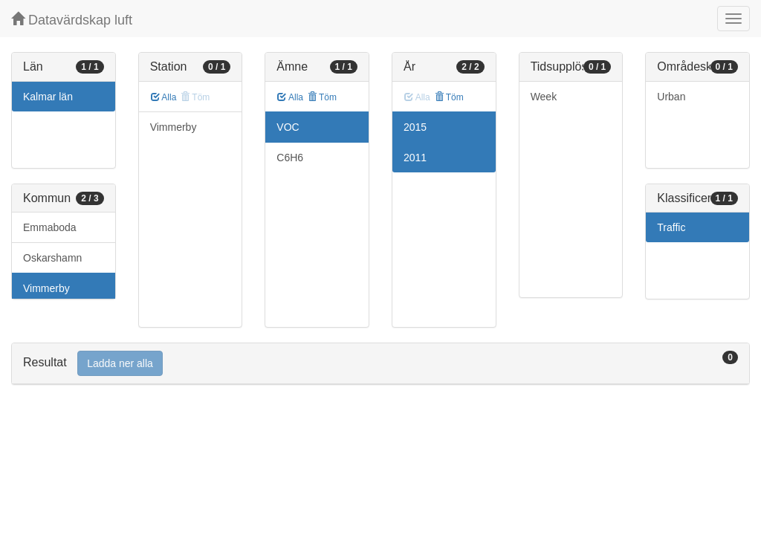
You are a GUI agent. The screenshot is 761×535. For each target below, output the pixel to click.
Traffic (671, 227)
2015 (415, 127)
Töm (322, 97)
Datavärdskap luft (71, 19)
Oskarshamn (52, 258)
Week (544, 97)
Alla (164, 97)
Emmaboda (50, 227)
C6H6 (289, 157)
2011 (415, 157)
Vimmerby (46, 288)
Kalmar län (48, 97)
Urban (671, 97)
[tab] (380, 363)
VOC (287, 127)
